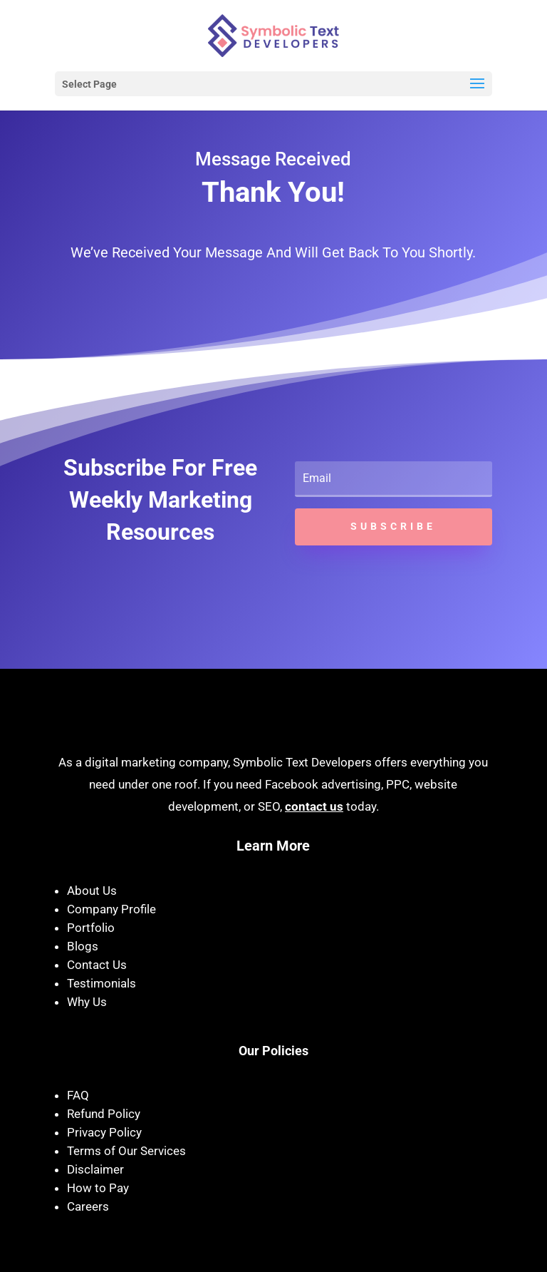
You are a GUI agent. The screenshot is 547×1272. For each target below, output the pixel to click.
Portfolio (91, 927)
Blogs (82, 946)
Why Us (87, 1002)
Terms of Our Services (126, 1151)
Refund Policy (103, 1114)
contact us (314, 806)
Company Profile (111, 909)
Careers (88, 1206)
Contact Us (97, 965)
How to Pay (98, 1188)
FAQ (78, 1095)
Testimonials (101, 983)
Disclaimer (95, 1169)
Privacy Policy (104, 1132)
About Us (92, 890)
